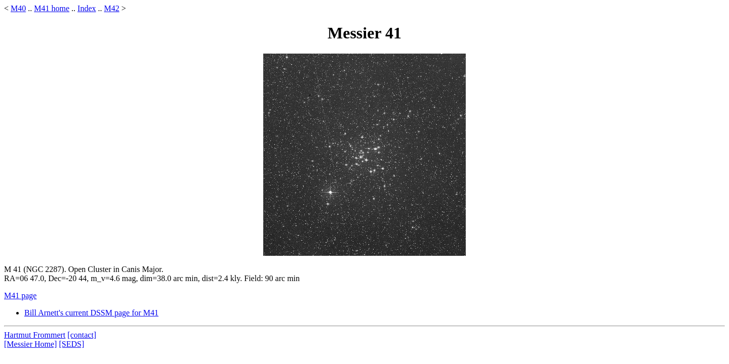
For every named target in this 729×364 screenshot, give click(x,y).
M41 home (51, 8)
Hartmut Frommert (34, 335)
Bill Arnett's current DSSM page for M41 (91, 312)
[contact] (81, 335)
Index (86, 8)
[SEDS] (71, 344)
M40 (18, 8)
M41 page (20, 295)
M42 (111, 8)
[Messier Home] (30, 344)
